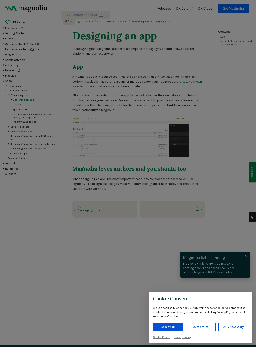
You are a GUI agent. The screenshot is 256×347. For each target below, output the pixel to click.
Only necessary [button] (233, 327)
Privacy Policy (182, 337)
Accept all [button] (168, 327)
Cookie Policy (161, 337)
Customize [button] (200, 327)
